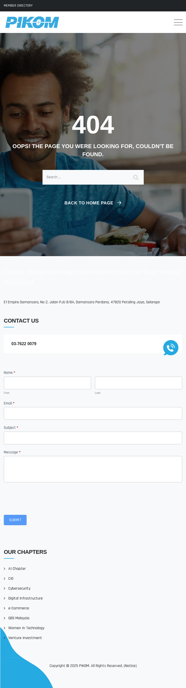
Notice (130, 665)
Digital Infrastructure (25, 598)
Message (12, 452)
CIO (10, 578)
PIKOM (84, 665)
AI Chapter (17, 568)
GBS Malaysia (18, 618)
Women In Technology (26, 628)
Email (9, 403)
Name (9, 372)
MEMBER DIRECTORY (18, 5)
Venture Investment (25, 638)
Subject (11, 427)
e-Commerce (18, 608)
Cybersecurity (19, 588)
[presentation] (42, 497)
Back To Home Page (89, 203)
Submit (15, 520)
